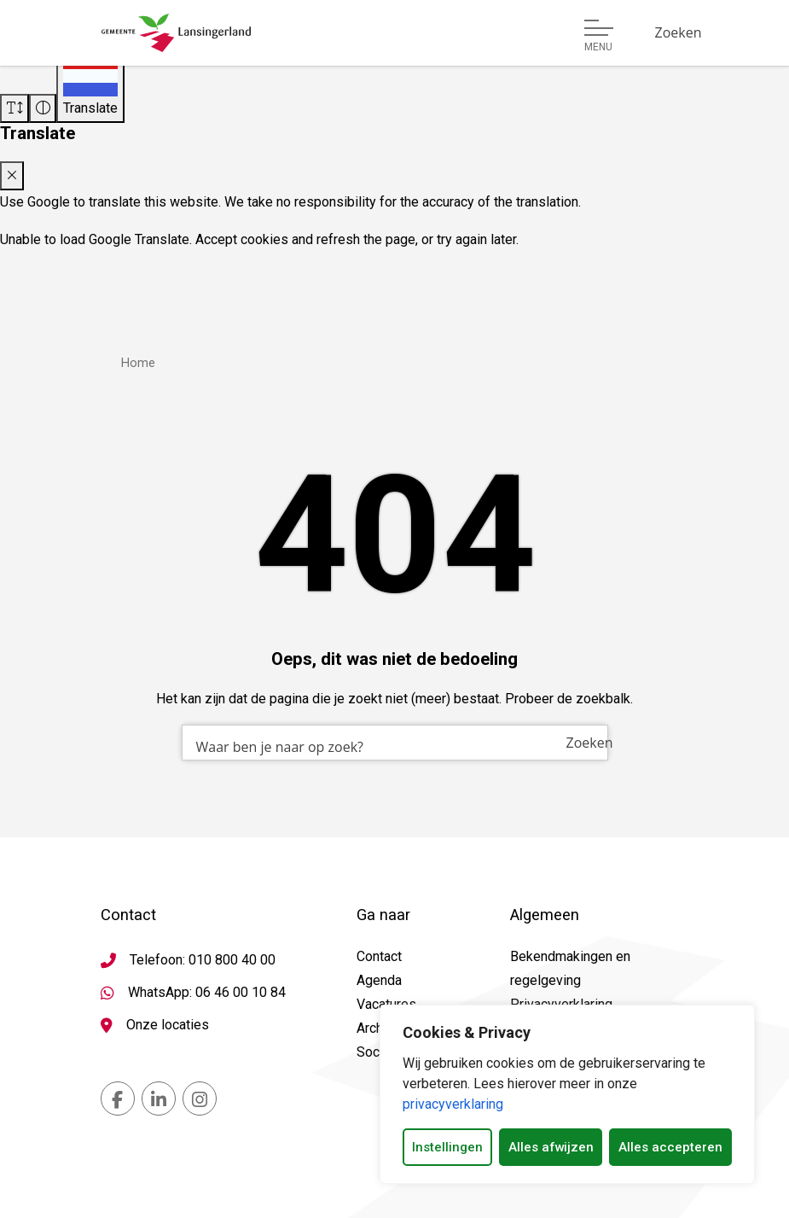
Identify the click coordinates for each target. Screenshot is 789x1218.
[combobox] (395, 743)
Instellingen (447, 1147)
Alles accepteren (670, 1147)
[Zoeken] (678, 32)
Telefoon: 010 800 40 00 (203, 960)
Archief (378, 1028)
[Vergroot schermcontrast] (42, 108)
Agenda (379, 980)
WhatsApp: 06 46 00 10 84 (207, 992)
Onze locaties (167, 1025)
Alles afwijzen (551, 1147)
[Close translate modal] (12, 175)
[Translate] (90, 88)
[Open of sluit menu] (598, 36)
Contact (379, 956)
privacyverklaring (453, 1104)
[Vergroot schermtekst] (14, 108)
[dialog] (567, 1094)
